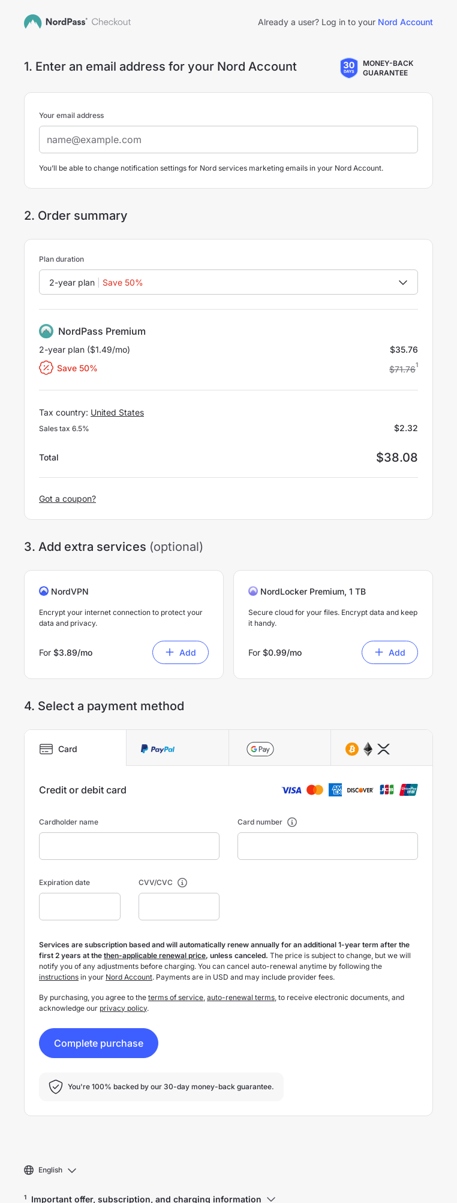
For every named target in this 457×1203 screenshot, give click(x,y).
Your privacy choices (260, 1190)
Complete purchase (98, 995)
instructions (59, 928)
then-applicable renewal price (155, 906)
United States (117, 364)
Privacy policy (186, 1190)
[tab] (75, 699)
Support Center (50, 1190)
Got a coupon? (67, 450)
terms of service (175, 948)
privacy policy (123, 959)
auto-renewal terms (241, 948)
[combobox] (228, 233)
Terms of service (119, 1190)
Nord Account (129, 928)
